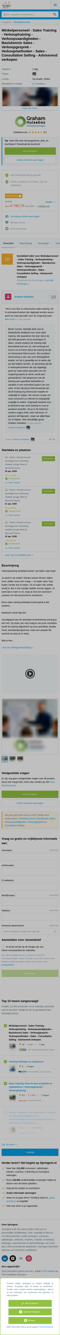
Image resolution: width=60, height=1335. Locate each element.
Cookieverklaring (45, 1327)
